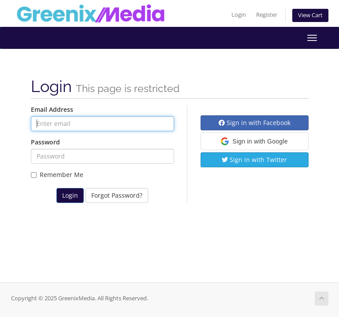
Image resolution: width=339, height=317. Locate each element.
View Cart (310, 15)
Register (266, 14)
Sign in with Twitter (254, 159)
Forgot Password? (116, 195)
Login (238, 14)
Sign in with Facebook (255, 122)
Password (45, 142)
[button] (255, 141)
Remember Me (57, 174)
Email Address (52, 109)
